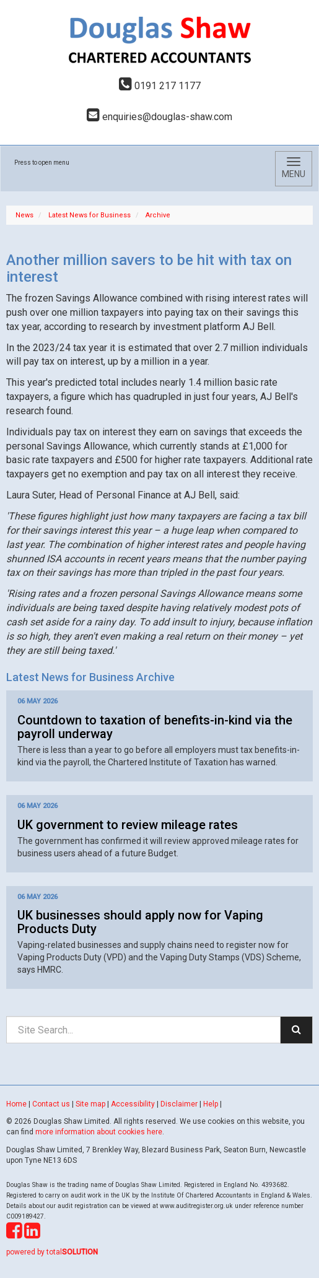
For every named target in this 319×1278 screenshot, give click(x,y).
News (24, 215)
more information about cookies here (98, 1132)
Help (210, 1104)
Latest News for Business (89, 215)
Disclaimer (179, 1104)
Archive (158, 215)
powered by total (52, 1252)
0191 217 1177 (160, 86)
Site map (90, 1104)
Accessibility (133, 1104)
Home (16, 1104)
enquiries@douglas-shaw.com (159, 117)
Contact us (51, 1104)
